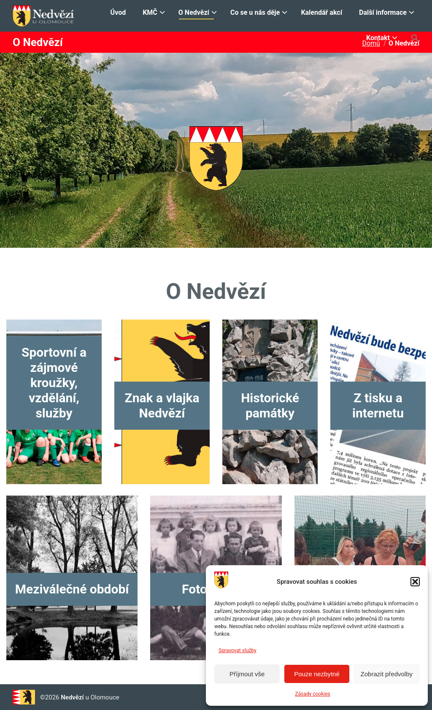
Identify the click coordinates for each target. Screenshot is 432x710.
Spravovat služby (237, 650)
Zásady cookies (312, 694)
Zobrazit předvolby (387, 673)
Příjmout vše (247, 673)
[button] (415, 581)
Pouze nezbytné (317, 673)
